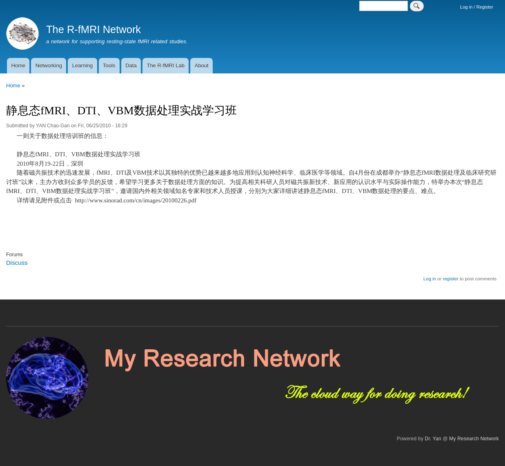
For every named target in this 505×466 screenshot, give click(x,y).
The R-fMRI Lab (165, 65)
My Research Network (474, 439)
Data (130, 65)
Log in (429, 278)
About (202, 65)
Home (18, 65)
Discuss (16, 262)
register (450, 278)
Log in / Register (476, 6)
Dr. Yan (433, 439)
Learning (82, 65)
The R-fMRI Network (93, 29)
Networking (49, 65)
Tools (109, 65)
